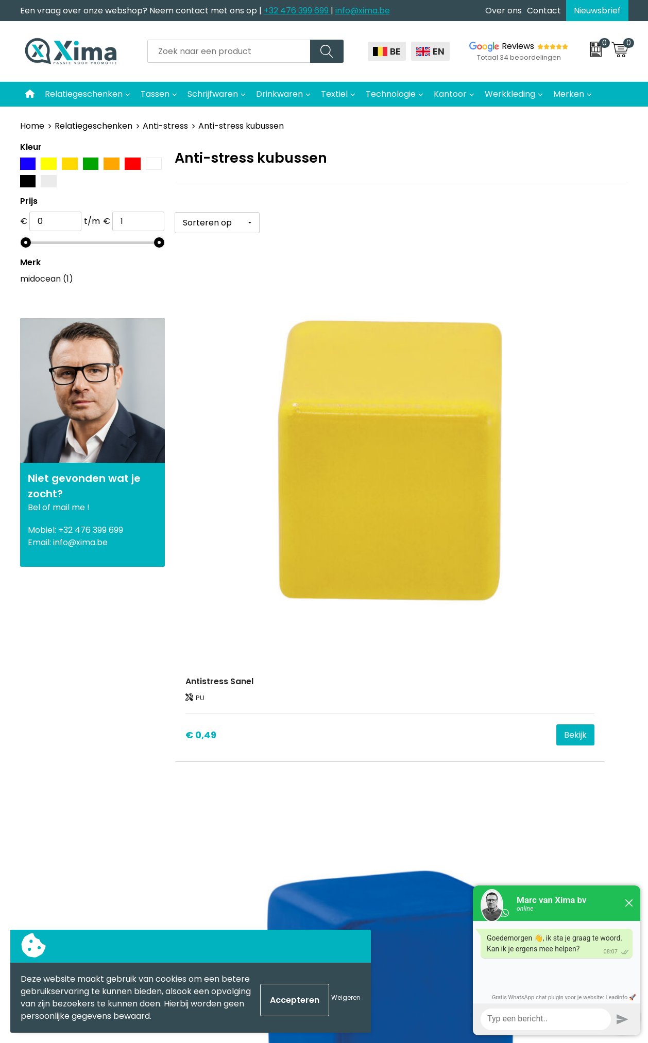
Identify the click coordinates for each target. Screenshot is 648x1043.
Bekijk (295, 464)
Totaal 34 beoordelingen (519, 57)
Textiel (334, 94)
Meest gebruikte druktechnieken (252, 740)
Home (32, 126)
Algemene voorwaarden (536, 678)
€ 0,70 (503, 464)
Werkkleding (510, 94)
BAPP (196, 818)
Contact (544, 10)
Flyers (198, 725)
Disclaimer (508, 709)
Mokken (353, 693)
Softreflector (363, 709)
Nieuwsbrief (597, 10)
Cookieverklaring (521, 693)
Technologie (391, 94)
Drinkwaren (279, 94)
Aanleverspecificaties (230, 771)
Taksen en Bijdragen (226, 756)
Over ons (503, 10)
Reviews (518, 46)
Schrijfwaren (212, 94)
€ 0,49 (200, 464)
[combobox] (229, 51)
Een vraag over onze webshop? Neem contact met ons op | (142, 10)
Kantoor (450, 94)
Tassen (155, 94)
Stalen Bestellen (218, 787)
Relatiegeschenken (84, 94)
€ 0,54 (352, 464)
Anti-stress (165, 126)
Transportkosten (220, 803)
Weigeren (346, 997)
